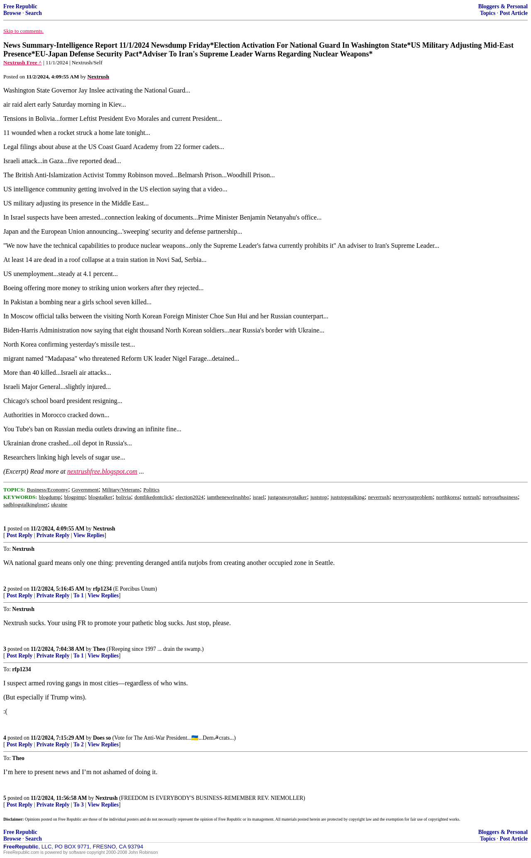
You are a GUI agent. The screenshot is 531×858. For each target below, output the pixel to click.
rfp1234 (102, 589)
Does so (102, 738)
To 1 (78, 595)
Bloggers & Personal (503, 6)
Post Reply (19, 535)
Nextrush (104, 529)
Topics (487, 13)
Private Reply (53, 535)
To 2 (78, 744)
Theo (99, 649)
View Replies (89, 535)
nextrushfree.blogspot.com (102, 471)
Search (33, 13)
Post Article (513, 13)
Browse (12, 13)
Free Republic (20, 6)
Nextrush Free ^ (22, 62)
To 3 (78, 805)
